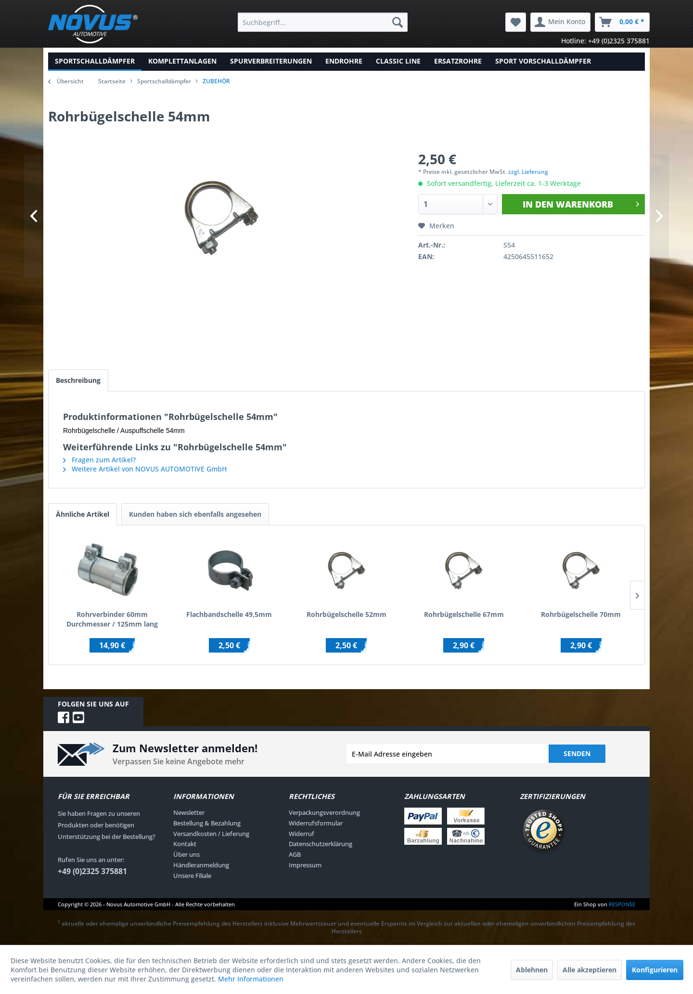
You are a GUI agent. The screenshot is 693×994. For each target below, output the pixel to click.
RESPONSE (622, 904)
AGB (295, 854)
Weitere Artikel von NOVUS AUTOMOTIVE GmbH (145, 468)
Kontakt (184, 843)
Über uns (186, 854)
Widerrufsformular (316, 823)
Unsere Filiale (192, 875)
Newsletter (189, 812)
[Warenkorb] (622, 22)
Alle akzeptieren (589, 969)
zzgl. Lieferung (528, 172)
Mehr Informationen (250, 978)
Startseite (112, 81)
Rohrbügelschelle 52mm (346, 614)
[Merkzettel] (515, 22)
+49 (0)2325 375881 (92, 871)
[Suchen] (397, 22)
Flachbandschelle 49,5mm (229, 614)
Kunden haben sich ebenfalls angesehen (195, 514)
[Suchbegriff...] (323, 22)
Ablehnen (532, 969)
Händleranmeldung (201, 865)
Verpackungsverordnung (324, 812)
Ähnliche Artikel (82, 514)
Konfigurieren (655, 969)
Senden (577, 753)
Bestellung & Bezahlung (207, 823)
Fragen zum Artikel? (99, 459)
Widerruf (301, 833)
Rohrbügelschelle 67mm (464, 614)
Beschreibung (78, 380)
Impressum (305, 865)
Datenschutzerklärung (320, 843)
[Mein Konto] (560, 22)
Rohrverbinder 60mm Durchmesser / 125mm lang (112, 619)
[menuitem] (323, 22)
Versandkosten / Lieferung (211, 833)
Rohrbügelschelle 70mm (581, 614)
